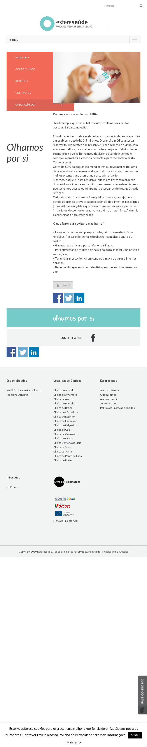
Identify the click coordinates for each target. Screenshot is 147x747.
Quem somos (108, 394)
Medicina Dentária (17, 394)
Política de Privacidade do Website (108, 551)
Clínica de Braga (62, 407)
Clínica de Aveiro (63, 399)
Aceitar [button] (135, 735)
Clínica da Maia (62, 447)
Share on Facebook (58, 298)
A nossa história (109, 390)
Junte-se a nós (108, 403)
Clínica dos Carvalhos (65, 412)
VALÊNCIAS (22, 57)
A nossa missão (109, 399)
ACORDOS (21, 81)
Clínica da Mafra (62, 451)
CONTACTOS (23, 92)
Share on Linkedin (79, 298)
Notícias (11, 487)
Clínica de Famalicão (65, 421)
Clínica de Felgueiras (65, 425)
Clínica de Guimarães (65, 434)
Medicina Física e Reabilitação (24, 390)
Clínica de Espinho (64, 416)
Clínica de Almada (63, 390)
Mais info (73, 742)
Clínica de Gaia (61, 429)
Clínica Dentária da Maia (67, 442)
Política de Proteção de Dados (117, 407)
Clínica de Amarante (65, 394)
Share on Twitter (69, 298)
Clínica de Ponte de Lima (67, 456)
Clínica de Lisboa (63, 438)
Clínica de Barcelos (64, 403)
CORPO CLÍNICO (25, 69)
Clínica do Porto (62, 460)
